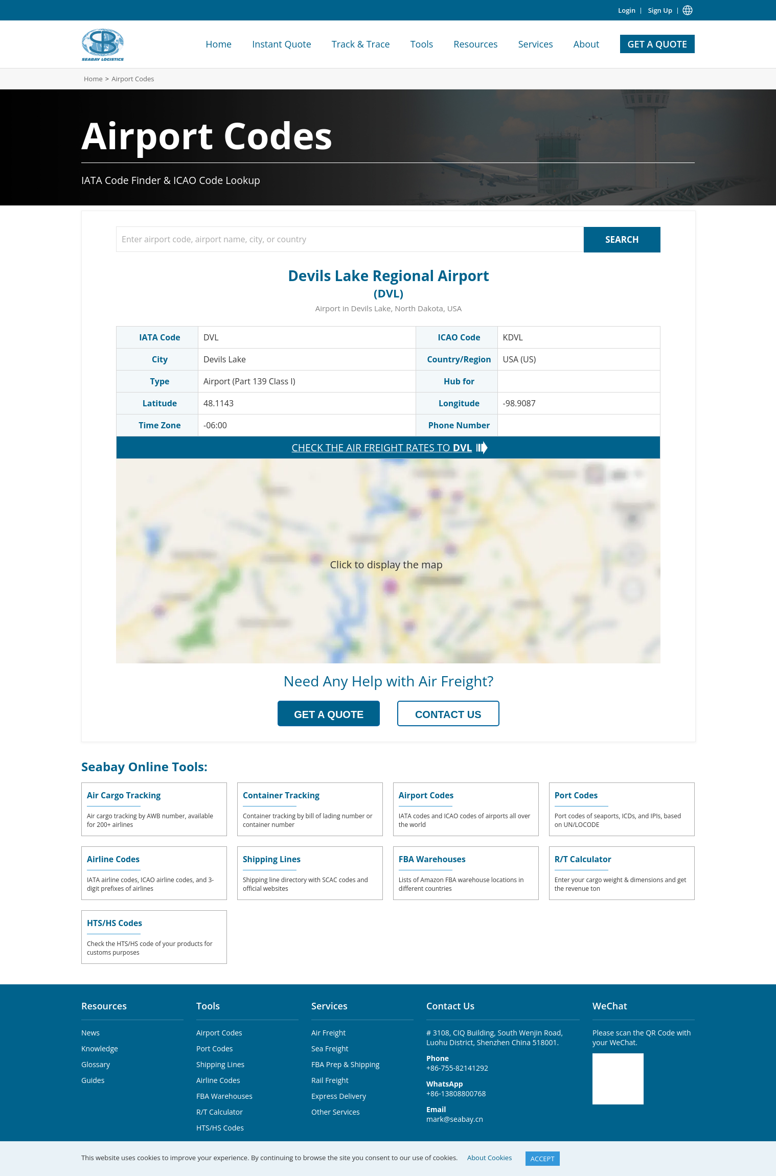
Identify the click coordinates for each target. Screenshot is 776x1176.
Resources (475, 44)
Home (219, 44)
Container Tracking (282, 793)
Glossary (95, 1063)
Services (535, 44)
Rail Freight (330, 1078)
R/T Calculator (583, 857)
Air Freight (328, 1031)
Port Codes (577, 793)
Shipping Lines (272, 857)
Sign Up (660, 10)
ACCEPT (543, 1158)
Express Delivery (338, 1094)
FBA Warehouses (433, 857)
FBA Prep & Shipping (345, 1063)
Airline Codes (114, 857)
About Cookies (489, 1157)
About (587, 44)
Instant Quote (281, 44)
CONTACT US (448, 713)
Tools (421, 44)
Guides (92, 1078)
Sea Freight (329, 1047)
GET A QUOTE (657, 44)
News (90, 1031)
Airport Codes (132, 78)
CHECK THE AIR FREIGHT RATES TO (381, 446)
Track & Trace (361, 44)
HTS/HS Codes (115, 921)
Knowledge (99, 1047)
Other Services (335, 1110)
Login (626, 10)
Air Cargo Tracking (124, 793)
